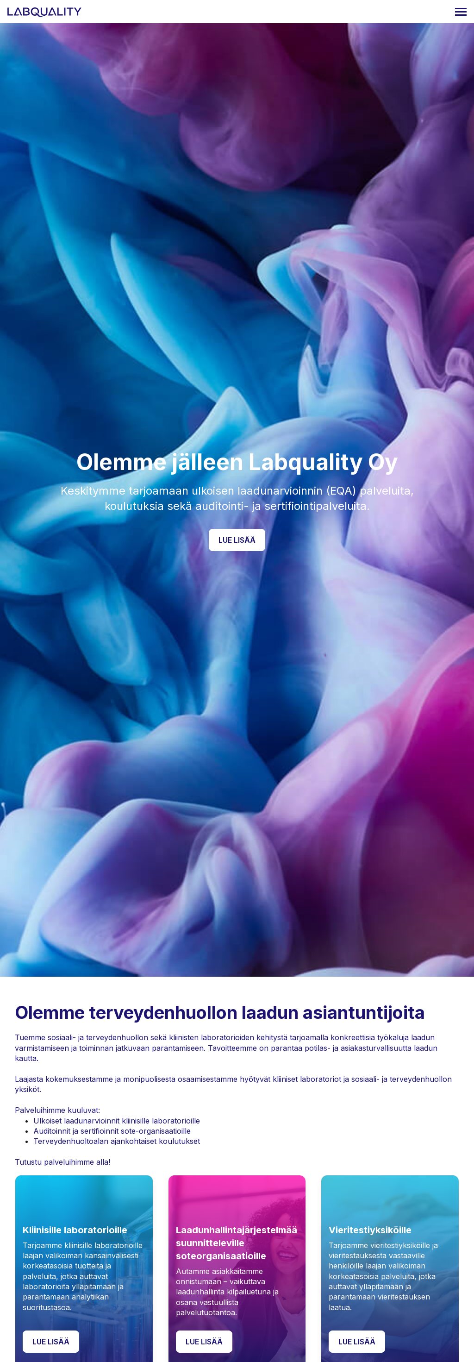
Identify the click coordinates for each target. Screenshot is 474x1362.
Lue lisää (237, 540)
